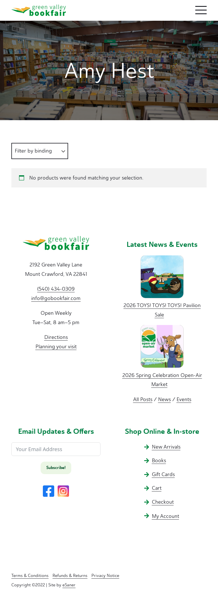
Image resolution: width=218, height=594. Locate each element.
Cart (157, 488)
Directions (56, 337)
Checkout (163, 502)
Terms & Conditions (30, 575)
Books (159, 460)
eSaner (69, 584)
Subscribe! (56, 467)
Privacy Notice (105, 575)
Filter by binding (33, 151)
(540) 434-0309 (56, 289)
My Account (165, 516)
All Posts (142, 399)
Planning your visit (56, 346)
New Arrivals (166, 447)
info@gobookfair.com (56, 298)
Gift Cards (163, 474)
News (164, 399)
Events (184, 399)
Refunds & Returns (70, 575)
